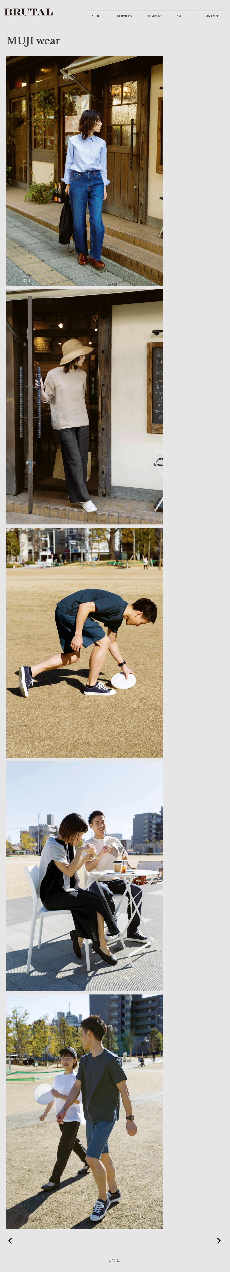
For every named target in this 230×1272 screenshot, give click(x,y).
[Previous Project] (10, 1240)
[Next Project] (219, 1240)
